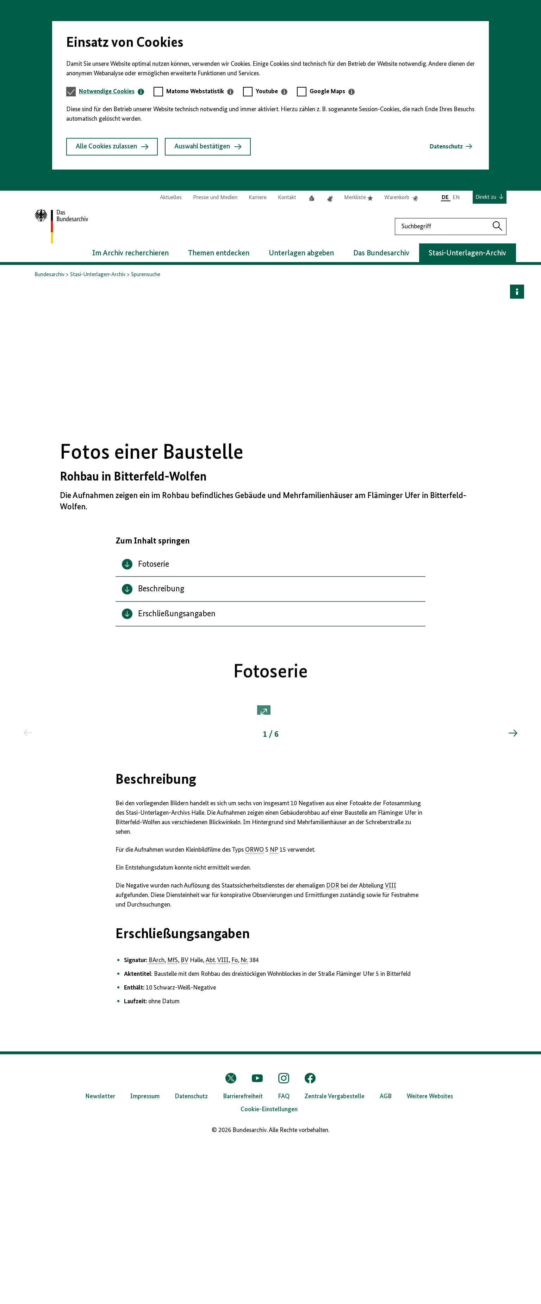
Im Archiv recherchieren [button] (130, 253)
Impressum (145, 1256)
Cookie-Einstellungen (269, 1269)
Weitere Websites (430, 1256)
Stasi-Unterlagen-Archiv (97, 275)
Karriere (258, 198)
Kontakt (287, 198)
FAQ (284, 1256)
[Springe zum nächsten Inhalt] (513, 898)
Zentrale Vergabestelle (335, 1256)
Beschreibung (156, 939)
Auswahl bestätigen (207, 146)
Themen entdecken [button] (218, 253)
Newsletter (100, 1256)
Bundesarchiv (49, 275)
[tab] (111, 91)
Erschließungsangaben (183, 1094)
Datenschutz (446, 147)
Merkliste (358, 198)
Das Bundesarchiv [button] (381, 253)
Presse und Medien (215, 198)
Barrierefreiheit (243, 1256)
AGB (386, 1256)
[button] (270, 795)
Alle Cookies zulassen (112, 146)
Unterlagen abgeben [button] (301, 253)
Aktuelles (171, 198)
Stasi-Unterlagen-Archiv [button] (467, 253)
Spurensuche (145, 275)
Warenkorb (401, 198)
